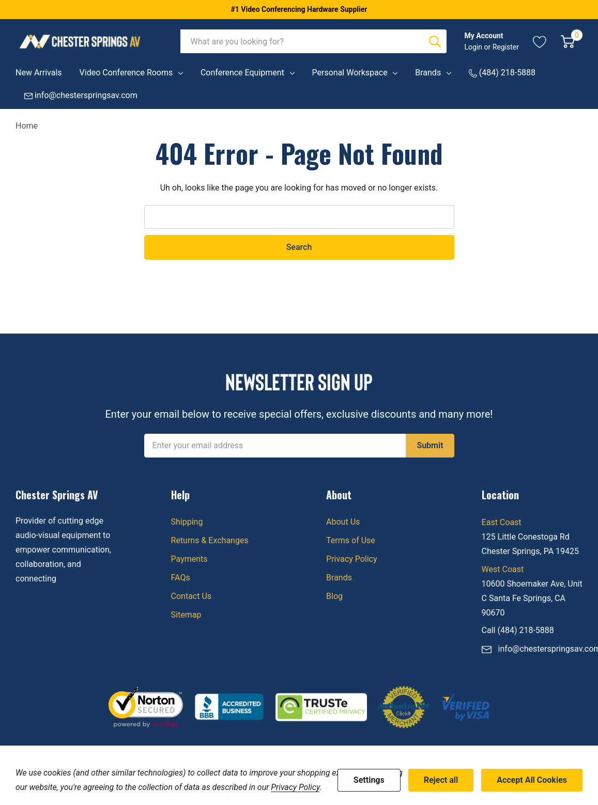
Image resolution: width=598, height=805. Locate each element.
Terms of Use (350, 540)
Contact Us (191, 596)
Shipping (187, 522)
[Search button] (435, 41)
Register (506, 47)
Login (474, 47)
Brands (428, 72)
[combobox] (301, 41)
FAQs (180, 577)
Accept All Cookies (532, 780)
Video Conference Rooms (126, 72)
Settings (369, 780)
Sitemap (186, 615)
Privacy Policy (351, 559)
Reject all (441, 780)
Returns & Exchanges (210, 540)
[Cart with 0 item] (568, 41)
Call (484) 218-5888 (518, 630)
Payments (189, 559)
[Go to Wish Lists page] (540, 41)
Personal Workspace (350, 72)
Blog (334, 596)
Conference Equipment (242, 72)
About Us (343, 522)
